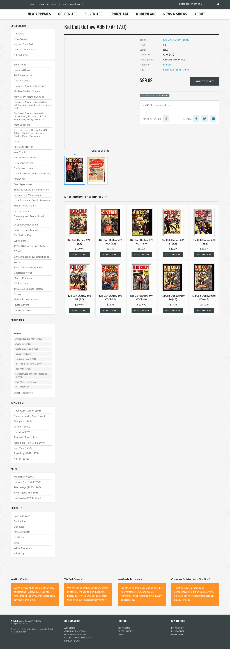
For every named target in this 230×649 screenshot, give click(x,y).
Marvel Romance (23, 277)
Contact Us (124, 628)
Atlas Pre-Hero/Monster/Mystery (32, 173)
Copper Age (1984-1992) (27, 481)
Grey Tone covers (23, 162)
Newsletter (177, 634)
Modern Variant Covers (27, 91)
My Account (177, 628)
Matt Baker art (22, 124)
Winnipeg (19, 553)
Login (31, 4)
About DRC (69, 628)
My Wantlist (177, 631)
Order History (125, 631)
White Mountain (23, 547)
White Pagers (21, 240)
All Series (19, 33)
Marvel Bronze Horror (26, 299)
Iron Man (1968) (23, 368)
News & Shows (175, 14)
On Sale (122, 634)
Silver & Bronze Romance (28, 267)
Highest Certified (23, 44)
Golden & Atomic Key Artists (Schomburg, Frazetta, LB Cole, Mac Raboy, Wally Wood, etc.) (31, 116)
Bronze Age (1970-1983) (27, 487)
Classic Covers (22, 80)
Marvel (18, 333)
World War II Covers (25, 157)
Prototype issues (23, 184)
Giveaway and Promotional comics (29, 218)
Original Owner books (26, 224)
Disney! (18, 294)
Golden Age (67, 14)
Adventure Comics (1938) (28, 410)
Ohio (16, 542)
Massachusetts (22, 531)
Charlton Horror (23, 272)
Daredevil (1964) (23, 353)
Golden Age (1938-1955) (27, 497)
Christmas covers (23, 168)
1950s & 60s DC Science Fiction (31, 189)
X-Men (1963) (22, 386)
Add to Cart (204, 81)
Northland (19, 537)
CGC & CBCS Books (25, 49)
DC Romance (21, 283)
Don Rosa (19, 526)
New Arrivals (39, 14)
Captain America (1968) (26, 348)
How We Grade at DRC (75, 634)
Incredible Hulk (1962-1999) (29, 363)
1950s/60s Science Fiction (28, 288)
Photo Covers (21, 304)
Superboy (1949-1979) (26, 453)
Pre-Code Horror (23, 146)
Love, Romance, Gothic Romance (32, 200)
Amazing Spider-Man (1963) (28, 338)
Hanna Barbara (22, 310)
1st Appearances (23, 75)
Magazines (19, 178)
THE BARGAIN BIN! (25, 205)
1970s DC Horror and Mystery (31, 245)
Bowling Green (22, 515)
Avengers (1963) (23, 343)
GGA (16, 141)
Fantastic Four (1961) (25, 359)
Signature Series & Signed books (31, 256)
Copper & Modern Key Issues (30, 85)
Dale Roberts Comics (17, 9)
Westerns (19, 262)
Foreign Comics (22, 210)
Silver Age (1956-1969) (26, 492)
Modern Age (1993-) (25, 476)
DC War (18, 251)
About (199, 14)
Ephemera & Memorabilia (28, 194)
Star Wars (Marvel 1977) (26, 381)
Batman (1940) (22, 426)
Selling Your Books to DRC (78, 637)
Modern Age (146, 14)
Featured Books (22, 69)
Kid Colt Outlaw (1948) (176, 39)
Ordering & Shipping (75, 631)
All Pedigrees (21, 54)
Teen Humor (20, 64)
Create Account (48, 4)
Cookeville (20, 521)
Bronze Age (119, 14)
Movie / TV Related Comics (29, 96)
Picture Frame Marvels (26, 229)
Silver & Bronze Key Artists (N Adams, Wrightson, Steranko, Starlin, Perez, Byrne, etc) (30, 133)
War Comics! (21, 152)
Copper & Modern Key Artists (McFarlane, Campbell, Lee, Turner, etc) (33, 105)
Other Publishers (23, 392)
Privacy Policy (72, 641)
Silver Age (93, 14)
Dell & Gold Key (22, 235)
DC (15, 328)
